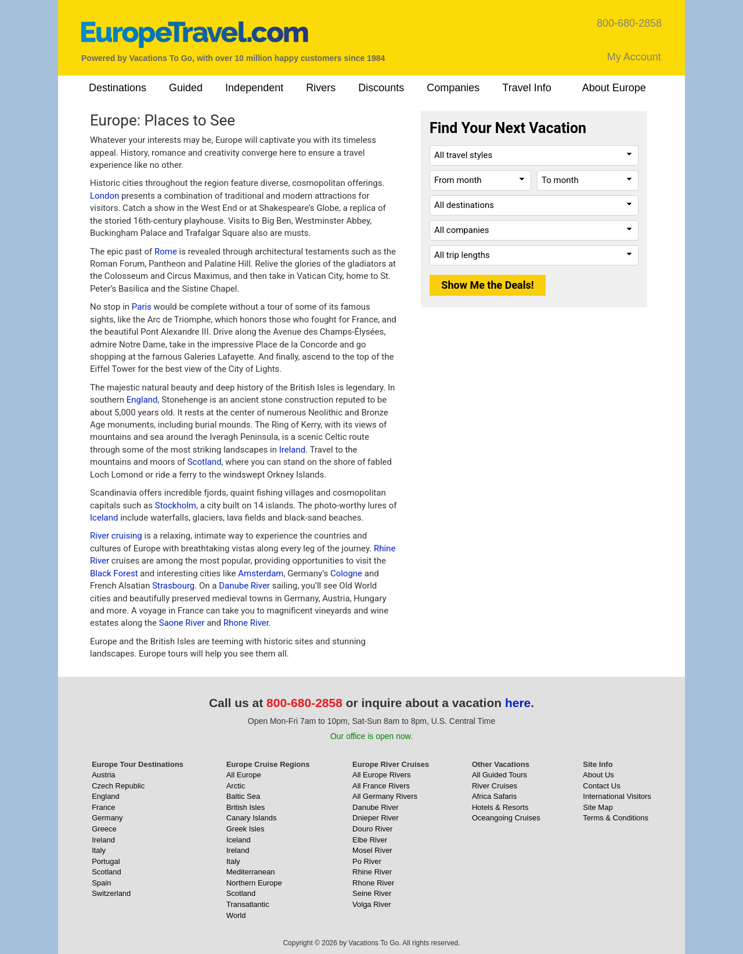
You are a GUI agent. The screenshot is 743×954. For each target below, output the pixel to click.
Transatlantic (247, 904)
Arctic (236, 785)
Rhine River (372, 871)
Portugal (106, 861)
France (103, 807)
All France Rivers (381, 785)
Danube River (244, 585)
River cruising (116, 535)
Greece (104, 828)
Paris (142, 307)
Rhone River (246, 623)
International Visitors (617, 796)
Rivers (321, 88)
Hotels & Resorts (500, 807)
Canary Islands (251, 817)
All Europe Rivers (381, 774)
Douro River (372, 828)
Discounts (381, 88)
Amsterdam (260, 573)
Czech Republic (118, 785)
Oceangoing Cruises (506, 817)
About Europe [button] (614, 88)
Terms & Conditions (615, 817)
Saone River (182, 623)
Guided (186, 88)
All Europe (243, 774)
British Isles (245, 807)
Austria (103, 774)
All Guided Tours (499, 774)
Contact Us (601, 785)
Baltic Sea (243, 796)
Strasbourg (173, 585)
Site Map (597, 807)
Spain (101, 882)
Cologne (346, 573)
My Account (634, 57)
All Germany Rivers (384, 796)
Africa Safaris (494, 796)
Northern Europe (254, 882)
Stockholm (175, 505)
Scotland (204, 462)
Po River (366, 861)
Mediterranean (250, 871)
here (518, 702)
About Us (598, 774)
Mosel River (372, 850)
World (236, 915)
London (104, 196)
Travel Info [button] (526, 88)
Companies (453, 88)
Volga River (371, 904)
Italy (99, 850)
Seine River (371, 893)
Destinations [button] (117, 88)
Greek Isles (245, 828)
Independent (254, 88)
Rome (165, 251)
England (142, 399)
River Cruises (494, 785)
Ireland (292, 449)
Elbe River (369, 839)
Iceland (104, 517)
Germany (107, 817)
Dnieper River (375, 817)
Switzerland (111, 893)
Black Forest (114, 573)
